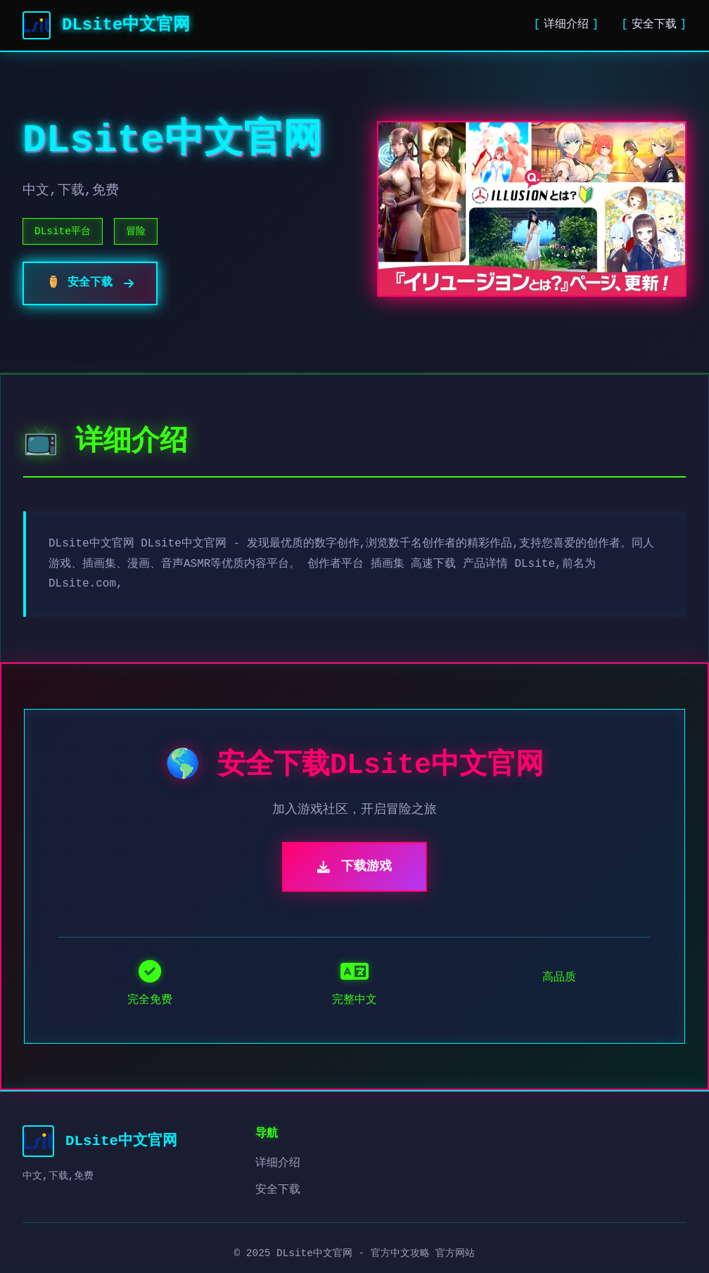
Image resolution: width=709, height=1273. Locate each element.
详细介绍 (566, 24)
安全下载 (654, 24)
